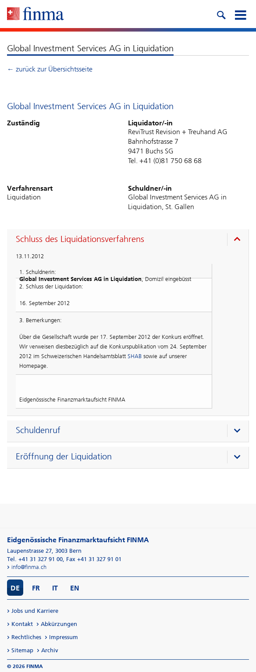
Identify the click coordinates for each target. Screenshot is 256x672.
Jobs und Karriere (34, 611)
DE (15, 588)
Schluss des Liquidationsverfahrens (80, 239)
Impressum (63, 637)
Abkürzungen (59, 624)
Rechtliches (26, 637)
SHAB (135, 356)
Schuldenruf (38, 430)
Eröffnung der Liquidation (64, 456)
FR (36, 588)
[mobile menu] (240, 14)
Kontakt (22, 624)
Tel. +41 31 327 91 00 (35, 559)
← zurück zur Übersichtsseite (49, 69)
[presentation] (130, 240)
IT (55, 588)
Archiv (49, 650)
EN (74, 588)
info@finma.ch (28, 567)
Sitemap (22, 650)
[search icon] (221, 14)
